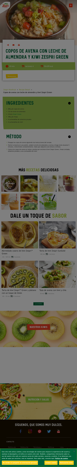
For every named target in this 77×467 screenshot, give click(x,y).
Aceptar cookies (50, 463)
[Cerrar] (74, 451)
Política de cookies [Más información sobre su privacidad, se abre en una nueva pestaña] (61, 458)
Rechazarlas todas (66, 463)
